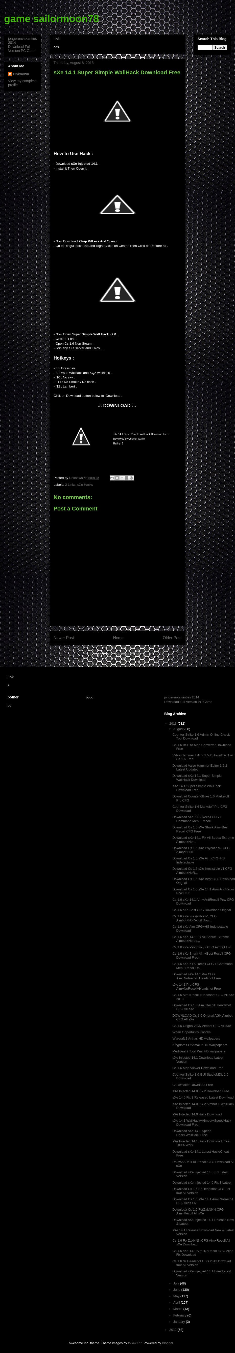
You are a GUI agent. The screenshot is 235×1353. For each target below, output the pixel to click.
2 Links (70, 485)
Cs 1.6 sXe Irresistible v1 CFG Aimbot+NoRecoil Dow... (194, 918)
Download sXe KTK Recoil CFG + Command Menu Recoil (197, 819)
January (179, 1322)
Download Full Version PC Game (22, 49)
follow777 (135, 1343)
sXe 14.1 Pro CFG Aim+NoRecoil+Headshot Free (196, 986)
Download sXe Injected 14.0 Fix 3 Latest (201, 1182)
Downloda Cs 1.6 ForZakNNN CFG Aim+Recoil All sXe (198, 1211)
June (177, 1290)
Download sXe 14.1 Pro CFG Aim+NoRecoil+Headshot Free (196, 976)
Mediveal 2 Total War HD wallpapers (198, 1051)
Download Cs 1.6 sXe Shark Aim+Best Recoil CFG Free (200, 829)
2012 (173, 1330)
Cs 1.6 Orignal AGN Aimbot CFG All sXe (201, 1026)
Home (118, 638)
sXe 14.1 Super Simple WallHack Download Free (196, 788)
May (176, 1296)
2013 (173, 723)
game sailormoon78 (51, 18)
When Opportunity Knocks (191, 1032)
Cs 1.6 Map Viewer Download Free (197, 1068)
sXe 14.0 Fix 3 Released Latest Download (202, 1097)
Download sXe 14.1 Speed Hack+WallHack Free (191, 1133)
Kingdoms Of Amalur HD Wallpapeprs (199, 1045)
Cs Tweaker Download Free (192, 1085)
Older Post (172, 638)
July (176, 1283)
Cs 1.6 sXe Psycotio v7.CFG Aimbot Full (201, 947)
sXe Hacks (85, 485)
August (178, 729)
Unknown (21, 74)
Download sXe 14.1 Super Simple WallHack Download (196, 778)
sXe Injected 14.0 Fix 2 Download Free (200, 1091)
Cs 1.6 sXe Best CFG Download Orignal (201, 910)
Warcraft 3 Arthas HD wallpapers (196, 1038)
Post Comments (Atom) (127, 654)
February (180, 1315)
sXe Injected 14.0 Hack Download (197, 1114)
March (178, 1309)
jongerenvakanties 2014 (181, 697)
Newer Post (64, 638)
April (177, 1302)
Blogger (167, 1343)
